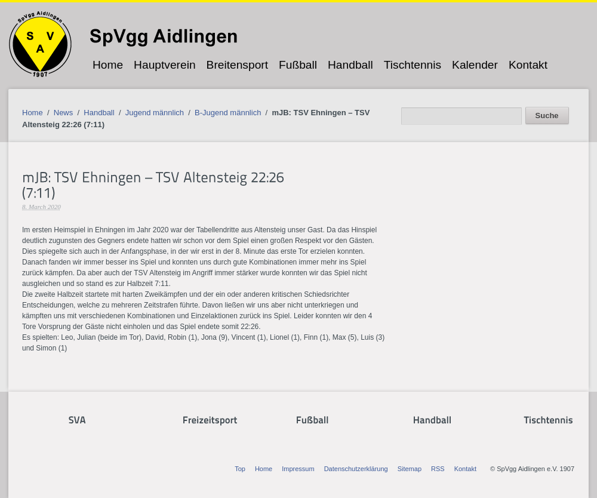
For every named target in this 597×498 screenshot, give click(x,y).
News (63, 112)
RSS (438, 468)
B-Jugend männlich (228, 112)
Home (108, 65)
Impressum (298, 468)
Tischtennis (412, 65)
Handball (350, 65)
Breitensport (237, 65)
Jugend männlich (154, 112)
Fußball (298, 65)
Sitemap (409, 468)
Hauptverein (164, 65)
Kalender (475, 65)
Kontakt (528, 65)
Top (240, 468)
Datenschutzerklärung (356, 468)
